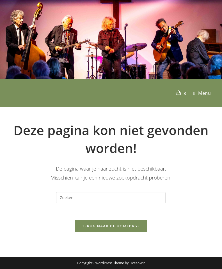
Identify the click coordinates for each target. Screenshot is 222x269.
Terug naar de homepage (111, 225)
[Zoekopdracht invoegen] (111, 197)
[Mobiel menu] (200, 93)
